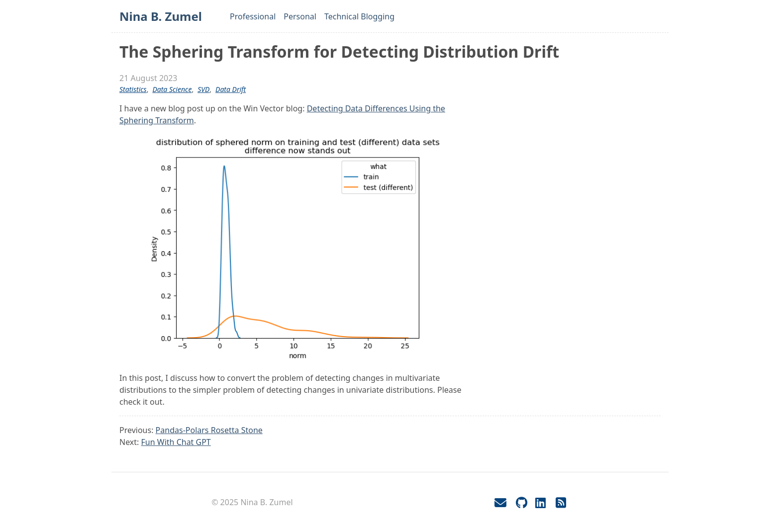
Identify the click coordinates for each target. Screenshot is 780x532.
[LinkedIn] (540, 502)
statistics (133, 89)
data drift (230, 89)
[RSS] (561, 502)
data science (172, 89)
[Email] (500, 502)
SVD (203, 89)
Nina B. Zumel (160, 16)
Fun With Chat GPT (176, 442)
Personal (300, 16)
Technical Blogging (359, 16)
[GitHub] (521, 502)
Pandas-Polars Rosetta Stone (209, 430)
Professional (253, 16)
